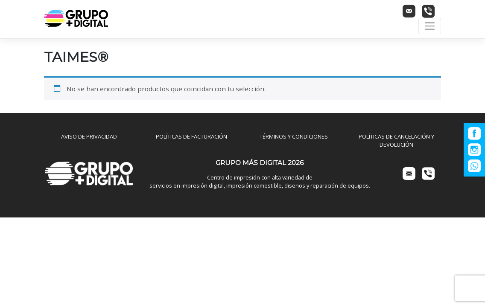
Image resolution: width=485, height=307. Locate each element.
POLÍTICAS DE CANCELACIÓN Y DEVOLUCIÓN (396, 140)
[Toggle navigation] (429, 26)
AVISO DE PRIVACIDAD (89, 136)
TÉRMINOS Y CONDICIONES (294, 136)
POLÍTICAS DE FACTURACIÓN (191, 136)
